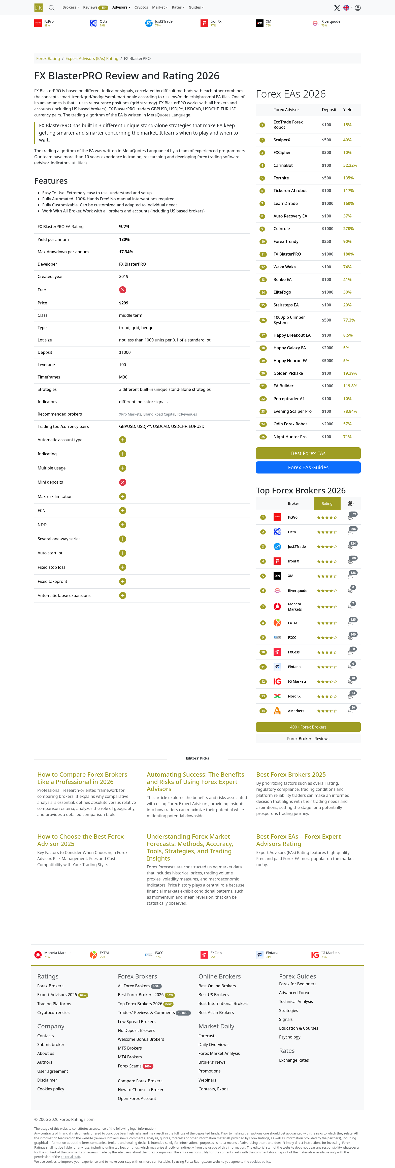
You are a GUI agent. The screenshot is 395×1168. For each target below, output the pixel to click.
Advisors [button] (119, 7)
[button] (348, 8)
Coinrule (282, 228)
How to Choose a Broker (140, 1089)
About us (45, 1053)
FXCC (292, 637)
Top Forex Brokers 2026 (146, 1004)
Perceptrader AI (289, 398)
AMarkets (296, 710)
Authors (44, 1062)
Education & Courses (298, 1028)
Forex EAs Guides (308, 467)
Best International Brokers (223, 1003)
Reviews (95, 7)
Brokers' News (212, 1062)
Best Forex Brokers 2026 (146, 995)
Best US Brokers (214, 994)
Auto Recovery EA (290, 216)
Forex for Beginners (297, 984)
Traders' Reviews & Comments (154, 1013)
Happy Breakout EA (292, 335)
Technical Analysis (296, 1001)
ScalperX (282, 140)
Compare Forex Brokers (140, 1081)
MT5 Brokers (130, 1048)
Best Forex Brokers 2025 (291, 774)
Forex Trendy (286, 241)
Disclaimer (47, 1080)
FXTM (292, 622)
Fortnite (281, 178)
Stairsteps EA (286, 305)
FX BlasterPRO (287, 254)
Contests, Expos (213, 1089)
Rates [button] (177, 7)
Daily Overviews (213, 1044)
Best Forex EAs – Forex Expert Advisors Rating (298, 840)
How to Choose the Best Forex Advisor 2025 (80, 840)
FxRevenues (187, 414)
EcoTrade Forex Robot (288, 124)
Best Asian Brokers (216, 1012)
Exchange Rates (294, 1060)
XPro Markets (130, 414)
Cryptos (141, 7)
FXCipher (282, 152)
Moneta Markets (295, 607)
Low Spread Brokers (137, 1021)
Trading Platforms (54, 1003)
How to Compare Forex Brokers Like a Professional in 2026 (82, 778)
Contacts (45, 1035)
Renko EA (283, 279)
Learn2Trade (286, 203)
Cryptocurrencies (53, 1012)
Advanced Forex (294, 992)
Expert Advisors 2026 (62, 995)
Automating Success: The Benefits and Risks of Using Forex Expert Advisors (195, 782)
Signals (285, 1019)
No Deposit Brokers (136, 1030)
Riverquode (297, 590)
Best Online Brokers (217, 986)
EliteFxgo (282, 292)
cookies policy (260, 1161)
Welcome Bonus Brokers (141, 1039)
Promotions (209, 1071)
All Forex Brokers (140, 986)
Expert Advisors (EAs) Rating (91, 58)
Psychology (290, 1037)
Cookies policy (50, 1089)
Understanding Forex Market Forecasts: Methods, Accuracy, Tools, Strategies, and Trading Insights (190, 847)
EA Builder (283, 386)
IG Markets (297, 681)
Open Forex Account (137, 1098)
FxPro (293, 517)
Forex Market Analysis (219, 1053)
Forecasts (207, 1035)
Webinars (207, 1080)
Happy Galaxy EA (290, 348)
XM (290, 575)
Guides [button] (195, 7)
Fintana (294, 666)
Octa (292, 531)
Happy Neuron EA (291, 360)
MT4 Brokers (130, 1057)
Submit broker (50, 1044)
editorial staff (70, 1157)
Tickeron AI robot (290, 190)
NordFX (294, 696)
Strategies (288, 1010)
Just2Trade (297, 546)
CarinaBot (283, 165)
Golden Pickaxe (288, 373)
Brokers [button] (69, 7)
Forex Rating (48, 58)
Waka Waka (285, 267)
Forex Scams (135, 1066)
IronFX (293, 561)
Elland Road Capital (159, 414)
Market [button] (158, 7)
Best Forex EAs (308, 453)
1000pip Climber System (289, 319)
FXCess (294, 652)
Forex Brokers (50, 986)
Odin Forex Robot (290, 424)
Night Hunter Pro (290, 436)
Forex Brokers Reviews (308, 738)
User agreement (52, 1071)
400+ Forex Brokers (308, 727)
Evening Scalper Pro (293, 411)
